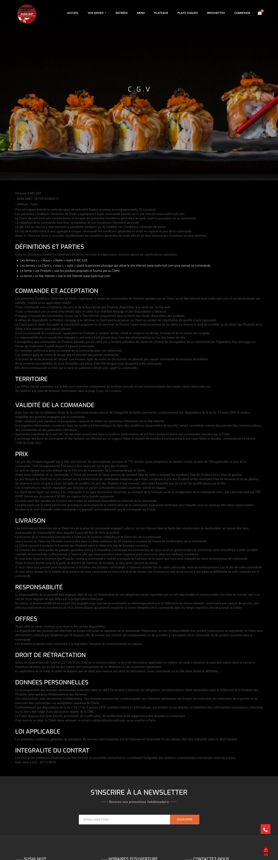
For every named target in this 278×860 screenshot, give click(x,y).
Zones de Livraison (108, 391)
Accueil (72, 13)
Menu (141, 13)
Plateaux (161, 13)
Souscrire (185, 819)
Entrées (121, 13)
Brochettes (216, 13)
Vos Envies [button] (96, 13)
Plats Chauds (187, 13)
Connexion (242, 13)
